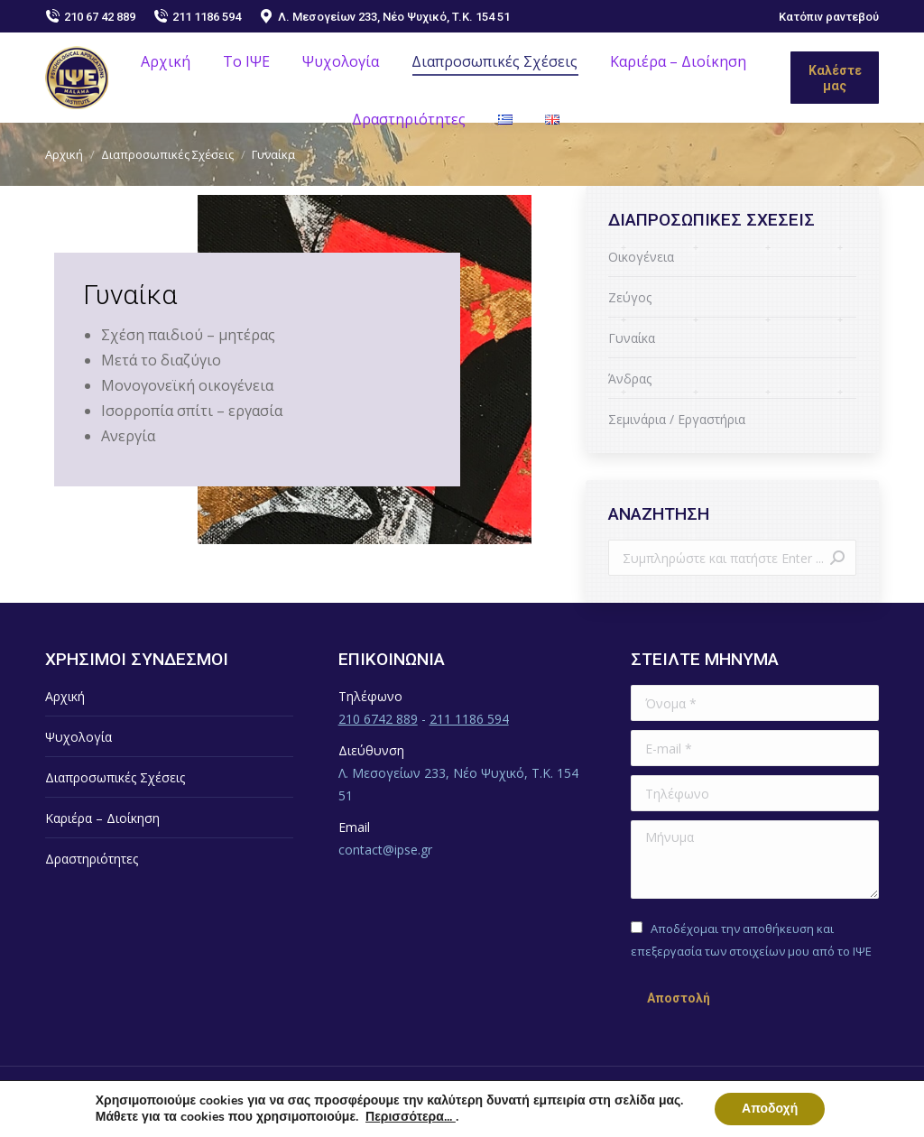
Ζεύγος (629, 297)
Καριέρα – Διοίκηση (102, 818)
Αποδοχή (770, 1108)
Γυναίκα (631, 338)
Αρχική (65, 696)
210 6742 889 (378, 718)
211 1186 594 (197, 16)
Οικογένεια (641, 256)
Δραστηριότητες (91, 858)
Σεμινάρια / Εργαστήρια (676, 419)
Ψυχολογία (78, 736)
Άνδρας (629, 378)
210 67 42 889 (90, 16)
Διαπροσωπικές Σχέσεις (115, 777)
